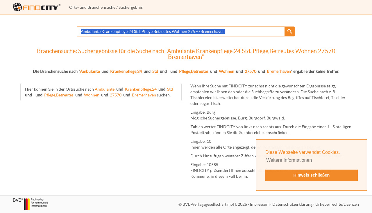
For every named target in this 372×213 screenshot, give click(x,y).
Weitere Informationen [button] (289, 160)
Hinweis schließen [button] (312, 175)
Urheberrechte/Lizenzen (337, 204)
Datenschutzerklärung (292, 204)
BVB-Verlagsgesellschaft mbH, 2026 (215, 204)
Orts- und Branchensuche (92, 7)
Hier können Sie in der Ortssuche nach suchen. (99, 92)
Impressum (259, 204)
